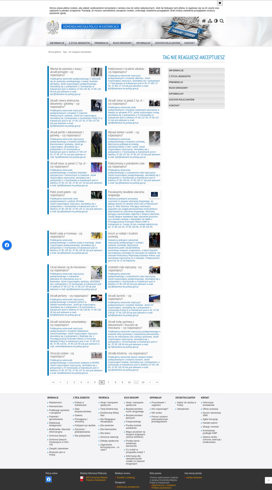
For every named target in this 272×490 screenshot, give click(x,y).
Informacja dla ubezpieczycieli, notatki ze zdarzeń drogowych (135, 460)
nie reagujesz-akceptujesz (80, 52)
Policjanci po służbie (85, 425)
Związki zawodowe (58, 448)
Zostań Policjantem (181, 99)
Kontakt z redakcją (126, 477)
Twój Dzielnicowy (109, 409)
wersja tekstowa (194, 477)
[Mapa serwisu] (210, 21)
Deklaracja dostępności (55, 424)
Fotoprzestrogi (133, 422)
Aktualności (183, 409)
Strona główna (54, 52)
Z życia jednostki (180, 76)
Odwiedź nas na (49, 479)
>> (156, 382)
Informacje (176, 70)
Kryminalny (176, 94)
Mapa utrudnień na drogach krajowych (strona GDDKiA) (135, 434)
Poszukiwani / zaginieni (159, 403)
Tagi (65, 52)
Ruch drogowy (178, 88)
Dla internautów (108, 429)
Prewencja (176, 82)
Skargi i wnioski (211, 427)
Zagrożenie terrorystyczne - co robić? (109, 447)
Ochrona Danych (58, 436)
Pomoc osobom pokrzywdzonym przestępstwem (160, 419)
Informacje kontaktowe (209, 403)
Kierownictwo (56, 406)
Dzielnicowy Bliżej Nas (109, 414)
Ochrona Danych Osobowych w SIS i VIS (59, 442)
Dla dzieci (105, 433)
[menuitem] (57, 42)
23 (143, 382)
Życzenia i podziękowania (82, 430)
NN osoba (157, 413)
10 (129, 382)
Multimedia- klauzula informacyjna (59, 430)
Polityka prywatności (162, 488)
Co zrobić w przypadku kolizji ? (135, 451)
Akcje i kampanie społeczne (109, 403)
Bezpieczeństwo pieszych (134, 416)
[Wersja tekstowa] (216, 21)
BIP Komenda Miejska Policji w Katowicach (97, 478)
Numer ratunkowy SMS (212, 414)
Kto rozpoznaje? (160, 409)
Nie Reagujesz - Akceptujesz (108, 420)
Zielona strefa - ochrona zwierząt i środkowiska (212, 439)
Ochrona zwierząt (109, 437)
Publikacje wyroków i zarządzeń (59, 411)
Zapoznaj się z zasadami (164, 485)
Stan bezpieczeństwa (83, 410)
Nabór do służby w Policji (186, 403)
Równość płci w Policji (57, 453)
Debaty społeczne (109, 441)
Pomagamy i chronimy (81, 420)
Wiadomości (55, 402)
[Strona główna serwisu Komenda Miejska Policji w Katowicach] (204, 21)
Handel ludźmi (210, 423)
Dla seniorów (107, 425)
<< (52, 382)
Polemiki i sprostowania (56, 418)
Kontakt (174, 105)
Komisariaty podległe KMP (210, 432)
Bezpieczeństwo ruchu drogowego (135, 410)
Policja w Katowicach (81, 403)
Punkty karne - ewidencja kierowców (133, 443)
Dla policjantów (82, 436)
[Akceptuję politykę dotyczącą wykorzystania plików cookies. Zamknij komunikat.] (220, 3)
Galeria (78, 415)
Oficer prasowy (210, 409)
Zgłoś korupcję (210, 419)
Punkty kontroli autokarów (133, 426)
